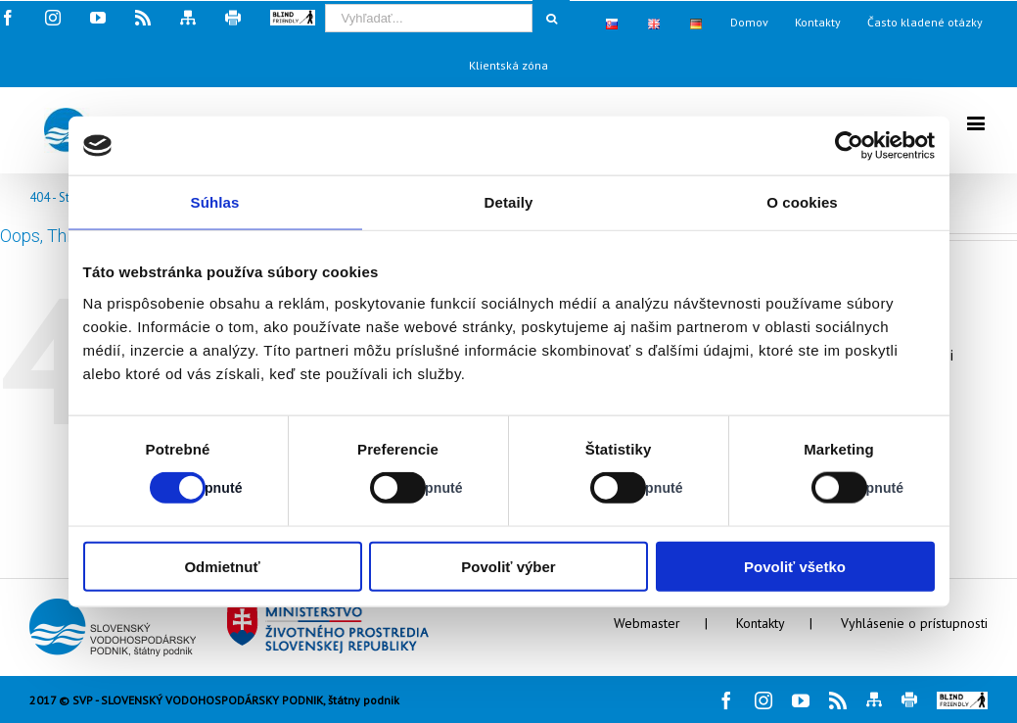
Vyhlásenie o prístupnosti (914, 623)
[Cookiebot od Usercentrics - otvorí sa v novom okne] (849, 146)
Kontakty (760, 623)
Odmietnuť (221, 565)
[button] (962, 700)
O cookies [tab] (802, 202)
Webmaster (647, 623)
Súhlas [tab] (215, 202)
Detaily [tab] (509, 202)
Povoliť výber (508, 565)
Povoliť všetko (795, 565)
